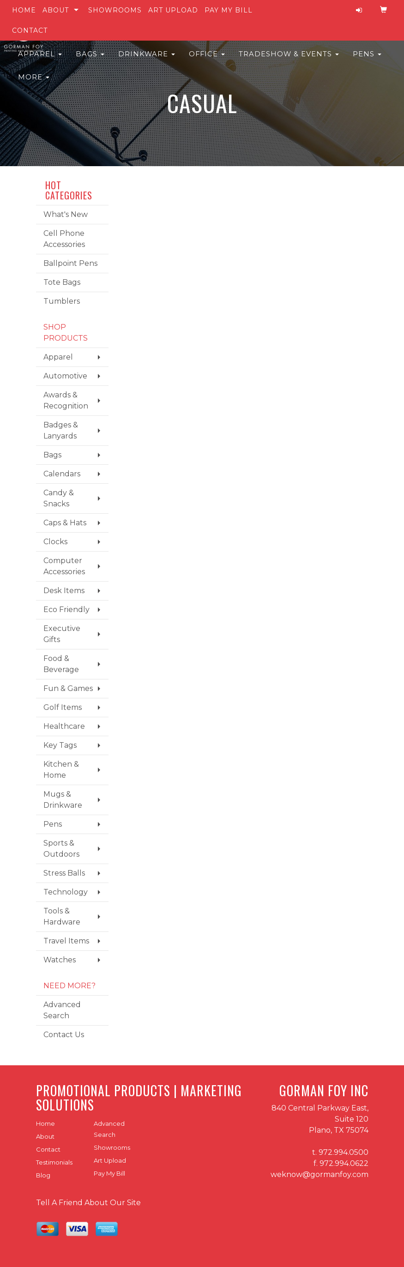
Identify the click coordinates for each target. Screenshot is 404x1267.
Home (24, 10)
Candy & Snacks (58, 498)
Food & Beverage (61, 664)
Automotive (65, 376)
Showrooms (115, 10)
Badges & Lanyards (60, 430)
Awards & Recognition (65, 400)
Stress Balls (64, 873)
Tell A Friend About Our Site (88, 1202)
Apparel (40, 60)
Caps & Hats (64, 522)
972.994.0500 (343, 1152)
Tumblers (61, 301)
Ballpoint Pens (70, 263)
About (55, 10)
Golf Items (62, 707)
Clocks (55, 541)
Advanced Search (62, 1010)
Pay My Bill (229, 10)
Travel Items (66, 941)
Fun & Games (68, 688)
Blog (43, 1175)
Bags (90, 60)
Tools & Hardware (61, 916)
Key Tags (60, 745)
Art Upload (173, 10)
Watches (59, 959)
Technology (65, 892)
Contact (30, 30)
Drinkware (146, 60)
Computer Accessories (64, 566)
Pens (367, 60)
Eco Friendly (66, 609)
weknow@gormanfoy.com (319, 1174)
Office (207, 60)
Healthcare (64, 726)
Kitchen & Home (61, 770)
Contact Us (63, 1034)
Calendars (61, 473)
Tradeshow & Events (289, 60)
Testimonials (54, 1162)
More (33, 83)
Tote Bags (61, 282)
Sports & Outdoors (61, 849)
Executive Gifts (61, 634)
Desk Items (63, 590)
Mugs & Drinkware (62, 800)
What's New (65, 214)
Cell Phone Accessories (64, 239)
